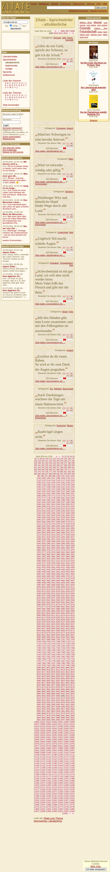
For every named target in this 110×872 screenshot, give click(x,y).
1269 (54, 805)
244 (58, 515)
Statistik (55, 4)
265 (43, 522)
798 (67, 665)
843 (53, 678)
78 (54, 472)
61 (73, 467)
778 (48, 661)
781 (63, 661)
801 (43, 667)
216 (38, 509)
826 (48, 674)
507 (53, 587)
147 (53, 489)
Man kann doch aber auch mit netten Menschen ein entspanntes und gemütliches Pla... (14, 219)
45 (54, 465)
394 (48, 556)
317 (63, 535)
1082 (66, 746)
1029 (42, 731)
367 (72, 548)
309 (63, 533)
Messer (98, 22)
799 (72, 665)
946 (48, 707)
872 (38, 687)
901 (63, 694)
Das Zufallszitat (9, 150)
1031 (54, 731)
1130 (60, 761)
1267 (42, 805)
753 (43, 654)
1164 (54, 772)
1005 (66, 722)
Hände (65, 312)
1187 (66, 778)
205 (63, 504)
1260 (42, 802)
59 (66, 467)
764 (58, 657)
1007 (37, 724)
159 (72, 491)
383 (72, 552)
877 (63, 687)
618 (48, 617)
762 (48, 657)
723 (53, 646)
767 (72, 657)
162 (48, 493)
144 (38, 489)
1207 (60, 785)
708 (58, 641)
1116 (60, 757)
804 (58, 667)
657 (43, 628)
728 (38, 648)
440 (38, 570)
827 (53, 674)
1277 (60, 807)
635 (53, 622)
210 (48, 506)
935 (72, 702)
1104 (72, 752)
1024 (54, 728)
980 (58, 715)
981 (63, 715)
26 (66, 461)
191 (72, 500)
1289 (48, 811)
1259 (37, 802)
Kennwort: (7, 119)
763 (53, 657)
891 (53, 691)
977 (43, 715)
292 (58, 528)
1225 (42, 792)
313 (43, 535)
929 (43, 702)
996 (58, 720)
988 (58, 718)
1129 (54, 761)
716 (58, 644)
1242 (60, 796)
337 (43, 541)
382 (67, 552)
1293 (72, 811)
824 (38, 674)
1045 (54, 735)
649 (43, 626)
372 (58, 550)
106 (48, 478)
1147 (37, 768)
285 (63, 526)
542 (67, 596)
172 (58, 496)
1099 (42, 752)
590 (67, 609)
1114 (48, 757)
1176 (42, 776)
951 (72, 707)
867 (53, 685)
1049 (37, 737)
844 (58, 678)
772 (58, 659)
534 (67, 593)
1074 (60, 744)
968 (38, 713)
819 (53, 672)
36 (62, 463)
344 (38, 543)
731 (53, 648)
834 (48, 676)
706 (48, 641)
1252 (37, 800)
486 (67, 580)
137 (43, 487)
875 (53, 687)
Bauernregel (68, 389)
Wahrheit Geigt (96, 35)
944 (38, 707)
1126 (37, 761)
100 (58, 476)
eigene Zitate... (10, 252)
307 (53, 533)
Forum (33, 4)
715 (53, 644)
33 (50, 463)
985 (43, 718)
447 (72, 570)
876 (58, 687)
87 (47, 474)
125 (63, 482)
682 (48, 635)
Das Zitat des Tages (11, 148)
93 (69, 474)
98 (50, 476)
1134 (42, 763)
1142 (48, 765)
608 (38, 615)
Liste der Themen (12, 92)
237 (63, 513)
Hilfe (105, 4)
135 (72, 485)
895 (72, 691)
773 (63, 659)
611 (53, 615)
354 (48, 546)
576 (38, 607)
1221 (60, 789)
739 (53, 650)
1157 (54, 770)
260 (58, 519)
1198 (48, 783)
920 (38, 700)
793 (43, 665)
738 (48, 650)
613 (63, 615)
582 (67, 607)
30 (39, 463)
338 (48, 541)
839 (72, 676)
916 (58, 698)
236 (58, 513)
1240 (48, 796)
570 (48, 604)
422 (67, 563)
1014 (37, 726)
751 (72, 652)
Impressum (65, 4)
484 (58, 580)
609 (43, 615)
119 (72, 480)
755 (53, 654)
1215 (66, 787)
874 (48, 687)
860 (58, 683)
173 (63, 496)
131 (53, 485)
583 (72, 607)
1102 (60, 752)
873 (43, 687)
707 (53, 641)
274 (48, 524)
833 (43, 676)
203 (53, 504)
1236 (66, 794)
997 (63, 720)
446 (67, 570)
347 (53, 543)
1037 (48, 733)
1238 (37, 796)
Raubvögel (61, 425)
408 (38, 561)
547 (53, 598)
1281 (42, 809)
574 (67, 604)
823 (72, 672)
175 (72, 496)
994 (48, 720)
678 (67, 633)
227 (53, 511)
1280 (37, 809)
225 (43, 511)
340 (58, 541)
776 (38, 661)
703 (72, 639)
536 (38, 596)
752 (38, 654)
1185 (54, 778)
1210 (37, 787)
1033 (66, 731)
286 (67, 526)
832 (38, 676)
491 (53, 583)
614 (67, 615)
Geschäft (69, 40)
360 (38, 548)
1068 (66, 741)
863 (72, 683)
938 (48, 704)
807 (72, 667)
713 (43, 644)
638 (67, 622)
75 (43, 472)
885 (63, 689)
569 (43, 604)
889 (43, 691)
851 (53, 681)
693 (63, 637)
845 (63, 678)
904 (38, 696)
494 (67, 583)
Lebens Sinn (100, 28)
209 (43, 506)
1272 (72, 805)
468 (58, 576)
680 (38, 635)
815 (72, 670)
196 (58, 502)
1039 (60, 733)
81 (66, 472)
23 (54, 461)
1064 (42, 741)
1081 (60, 746)
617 (43, 617)
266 (48, 522)
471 (72, 576)
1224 (37, 792)
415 (72, 561)
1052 (54, 737)
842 (48, 678)
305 (43, 533)
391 (72, 554)
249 (43, 517)
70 (66, 469)
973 (63, 713)
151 (72, 489)
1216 (72, 787)
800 (38, 667)
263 (72, 519)
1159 (66, 770)
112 (38, 480)
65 (47, 469)
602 (48, 613)
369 (43, 550)
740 (58, 650)
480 (38, 580)
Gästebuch (44, 4)
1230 (72, 792)
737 (43, 650)
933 (63, 702)
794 (48, 665)
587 (53, 609)
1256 (60, 800)
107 (53, 478)
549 (63, 598)
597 (63, 611)
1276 (54, 807)
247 (72, 515)
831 (72, 674)
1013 (72, 724)
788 (58, 663)
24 (58, 461)
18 (35, 461)
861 (63, 683)
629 (63, 620)
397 (63, 556)
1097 (72, 750)
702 (67, 639)
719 (72, 644)
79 (58, 472)
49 (69, 465)
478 (67, 578)
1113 (42, 757)
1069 (72, 741)
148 (58, 489)
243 (53, 515)
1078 (42, 746)
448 (38, 572)
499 (53, 585)
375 (72, 550)
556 (58, 600)
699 (53, 639)
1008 (42, 724)
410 (48, 561)
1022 (42, 728)
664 (38, 630)
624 (38, 620)
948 (58, 707)
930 (48, 702)
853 (63, 681)
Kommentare (41, 184)
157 (63, 491)
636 (58, 622)
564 (58, 602)
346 (48, 543)
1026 (66, 728)
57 (58, 467)
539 (53, 596)
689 (43, 637)
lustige (8, 68)
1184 (48, 778)
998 (67, 720)
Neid (71, 232)
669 (63, 630)
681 (43, 635)
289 (43, 528)
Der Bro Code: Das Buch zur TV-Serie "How (94, 64)
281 (43, 526)
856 (38, 683)
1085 (42, 748)
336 (38, 541)
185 (43, 500)
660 (58, 628)
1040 (66, 733)
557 (63, 600)
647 (72, 624)
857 (43, 683)
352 (38, 546)
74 (39, 472)
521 (43, 591)
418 (48, 563)
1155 (42, 770)
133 (63, 485)
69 (62, 469)
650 (48, 626)
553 (43, 600)
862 (67, 683)
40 (35, 465)
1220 (54, 789)
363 (53, 548)
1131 (66, 761)
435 (53, 567)
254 (67, 517)
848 (38, 681)
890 (48, 691)
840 (38, 678)
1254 (48, 800)
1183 (42, 778)
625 (43, 620)
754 (48, 654)
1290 (54, 811)
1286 (72, 809)
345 (43, 543)
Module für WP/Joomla (13, 152)
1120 (42, 759)
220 (58, 509)
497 (43, 585)
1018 (60, 726)
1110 (66, 755)
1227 (54, 792)
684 (58, 635)
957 (63, 709)
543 (72, 596)
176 (38, 498)
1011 (60, 724)
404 (58, 559)
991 (72, 718)
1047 (66, 735)
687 (72, 635)
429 (63, 565)
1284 (60, 809)
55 (50, 467)
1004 (60, 722)
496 (38, 585)
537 (43, 596)
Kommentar (40, 224)
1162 (42, 772)
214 (67, 506)
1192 (54, 781)
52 (39, 467)
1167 (72, 772)
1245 (37, 798)
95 (39, 476)
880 (38, 689)
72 (73, 469)
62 (35, 469)
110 (67, 478)
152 (38, 491)
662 (67, 628)
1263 (60, 802)
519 (72, 589)
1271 (66, 805)
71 (69, 469)
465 (43, 576)
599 (72, 611)
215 (72, 506)
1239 (42, 796)
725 (63, 646)
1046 (60, 735)
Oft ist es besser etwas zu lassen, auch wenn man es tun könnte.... (15, 168)
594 (48, 611)
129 (43, 485)
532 (58, 593)
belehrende (11, 65)
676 (58, 633)
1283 (54, 809)
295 (72, 528)
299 (53, 530)
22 (50, 461)
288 (38, 528)
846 (67, 678)
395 (53, 556)
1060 (60, 739)
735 (72, 648)
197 (63, 502)
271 (72, 522)
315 (53, 535)
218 (48, 509)
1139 (72, 763)
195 (53, 502)
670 (67, 630)
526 (67, 591)
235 (53, 513)
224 (38, 511)
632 (38, 622)
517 (63, 589)
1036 (42, 733)
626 (48, 620)
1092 (42, 750)
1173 (66, 774)
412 (58, 561)
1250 (66, 798)
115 (53, 480)
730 (48, 648)
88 (50, 474)
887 (72, 689)
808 (38, 670)
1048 (72, 735)
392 (38, 556)
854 (67, 681)
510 (67, 587)
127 (72, 482)
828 (58, 674)
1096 (66, 750)
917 (63, 698)
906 (63, 31)
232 (38, 513)
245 (63, 515)
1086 (48, 748)
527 (72, 591)
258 (48, 519)
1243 (66, 796)
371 (53, 550)
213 (63, 506)
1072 (48, 744)
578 (48, 607)
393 (43, 556)
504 (38, 587)
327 (72, 537)
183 (72, 498)
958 (67, 709)
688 (38, 637)
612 (58, 615)
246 (67, 515)
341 (63, 541)
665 (43, 630)
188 (58, 500)
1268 (48, 805)
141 (63, 487)
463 (72, 574)
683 (53, 635)
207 (72, 504)
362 (48, 548)
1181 (72, 776)
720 (38, 646)
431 (72, 565)
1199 (54, 783)
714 (48, 644)
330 (48, 539)
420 (58, 563)
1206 (54, 785)
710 (67, 641)
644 (58, 624)
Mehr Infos (95, 866)
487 (72, 580)
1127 (42, 761)
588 (58, 609)
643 (53, 624)
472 (38, 578)
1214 (60, 787)
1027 (72, 728)
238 (67, 513)
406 (67, 559)
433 (43, 567)
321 (43, 537)
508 (58, 587)
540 (58, 596)
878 (67, 687)
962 (48, 711)
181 (63, 498)
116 (58, 480)
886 (67, 689)
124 (58, 482)
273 (43, 524)
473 (43, 578)
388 (58, 554)
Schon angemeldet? (12, 137)
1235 (60, 794)
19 (39, 461)
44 (50, 465)
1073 (54, 744)
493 (63, 583)
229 (63, 511)
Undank (70, 350)
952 (38, 709)
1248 (54, 798)
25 (62, 461)
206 (67, 504)
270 (67, 522)
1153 (72, 768)
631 (72, 620)
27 (69, 461)
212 (58, 506)
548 (58, 598)
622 (67, 617)
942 (67, 704)
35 (58, 463)
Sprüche (7, 72)
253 (63, 517)
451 (53, 572)
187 (53, 500)
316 (58, 535)
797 (63, 665)
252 (58, 517)
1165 (60, 772)
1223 (72, 789)
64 (43, 469)
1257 (66, 800)
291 (53, 528)
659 (53, 628)
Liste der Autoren (12, 80)
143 (72, 487)
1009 (48, 724)
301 (63, 530)
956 (58, 709)
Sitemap (91, 4)
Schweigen (61, 128)
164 (58, 493)
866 (48, 685)
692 (58, 637)
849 (43, 681)
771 (53, 659)
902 (67, 694)
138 (48, 487)
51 (35, 467)
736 (38, 650)
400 (38, 559)
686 (67, 635)
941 (63, 704)
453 (63, 572)
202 (48, 504)
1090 (72, 748)
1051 (48, 737)
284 (58, 526)
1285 (66, 809)
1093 (48, 750)
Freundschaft (88, 31)
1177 (48, 776)
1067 (60, 741)
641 (43, 624)
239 (72, 513)
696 (38, 639)
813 (63, 670)
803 (53, 667)
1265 (72, 802)
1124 (66, 759)
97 (46, 476)
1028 (37, 731)
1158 (60, 770)
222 (67, 509)
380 (58, 552)
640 (38, 624)
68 (58, 469)
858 (48, 683)
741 (63, 650)
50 (73, 465)
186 (48, 500)
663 (72, 628)
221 (63, 509)
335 (72, 539)
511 (72, 587)
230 (67, 511)
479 (72, 578)
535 (72, 593)
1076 (72, 744)
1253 (42, 800)
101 (63, 476)
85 (39, 474)
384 (38, 554)
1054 (66, 737)
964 (58, 711)
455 (72, 572)
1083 (72, 746)
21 (47, 461)
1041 (72, 733)
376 (38, 552)
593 (43, 611)
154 (48, 491)
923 (53, 700)
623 (72, 617)
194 (48, 502)
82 (69, 472)
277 (63, 524)
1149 (48, 768)
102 (67, 476)
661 (63, 628)
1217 (37, 789)
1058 (48, 739)
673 (43, 633)
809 (43, 670)
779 (53, 661)
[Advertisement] (72, 95)
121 (43, 482)
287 (72, 526)
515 (53, 589)
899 (53, 694)
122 (48, 482)
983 (72, 715)
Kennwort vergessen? (12, 128)
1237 (72, 794)
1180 (66, 776)
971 (53, 713)
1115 (54, 757)
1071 (42, 744)
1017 (54, 726)
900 (58, 694)
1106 (42, 755)
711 (72, 641)
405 (63, 559)
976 (38, 715)
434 (48, 567)
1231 (37, 794)
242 (48, 515)
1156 (48, 770)
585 (43, 609)
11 (50, 458)
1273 (37, 807)
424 (38, 565)
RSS (98, 4)
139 (53, 487)
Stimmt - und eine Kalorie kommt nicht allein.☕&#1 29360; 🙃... (14, 180)
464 (38, 576)
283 (53, 526)
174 (67, 496)
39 (73, 463)
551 (72, 598)
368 (38, 550)
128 (38, 485)
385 (43, 554)
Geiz (71, 265)
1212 (48, 787)
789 (63, 663)
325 (63, 537)
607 (72, 613)
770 (48, 659)
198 (67, 502)
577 (43, 607)
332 (58, 539)
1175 (37, 776)
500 (58, 585)
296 (38, 530)
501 (63, 585)
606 (67, 613)
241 (43, 515)
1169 (42, 774)
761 (43, 657)
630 (67, 620)
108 (58, 478)
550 (67, 598)
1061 (66, 739)
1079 (48, 746)
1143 (54, 765)
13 (58, 458)
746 (48, 652)
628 (58, 620)
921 (43, 700)
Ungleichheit (63, 232)
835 (53, 676)
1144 (60, 765)
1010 (54, 724)
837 (63, 676)
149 (63, 489)
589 (63, 609)
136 (38, 487)
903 (72, 694)
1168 (37, 774)
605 (63, 613)
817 (43, 672)
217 (43, 509)
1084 (37, 748)
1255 (54, 800)
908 (72, 31)
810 (48, 670)
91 (62, 474)
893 (63, 691)
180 (58, 498)
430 (67, 565)
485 (63, 580)
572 (58, 604)
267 (53, 522)
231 (72, 511)
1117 (66, 757)
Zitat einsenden (11, 105)
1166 (66, 772)
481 (43, 580)
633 (43, 622)
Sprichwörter (9, 59)
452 (58, 572)
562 (48, 602)
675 (53, 633)
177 (43, 498)
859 (53, 683)
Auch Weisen (91, 25)
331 (53, 539)
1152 (66, 768)
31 (43, 463)
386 (48, 554)
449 (43, 572)
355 (53, 546)
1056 (37, 739)
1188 (72, 778)
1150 (54, 768)
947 (53, 707)
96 (42, 476)
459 (53, 574)
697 (43, 639)
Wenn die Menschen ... (13, 214)
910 (56, 33)
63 (39, 469)
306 (48, 533)
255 (72, 517)
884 (58, 689)
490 (48, 583)
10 (47, 458)
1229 (66, 792)
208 (38, 506)
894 (67, 691)
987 (53, 718)
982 (67, 715)
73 (35, 472)
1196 (37, 783)
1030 (48, 731)
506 (48, 587)
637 (63, 622)
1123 (60, 759)
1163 (48, 772)
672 (38, 633)
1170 (48, 774)
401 (43, 559)
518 (67, 589)
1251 (72, 798)
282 (48, 526)
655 (72, 626)
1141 (42, 765)
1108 (54, 755)
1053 (60, 737)
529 (43, 593)
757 (63, 654)
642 (48, 624)
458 (48, 574)
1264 (66, 802)
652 (58, 626)
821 (63, 672)
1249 (60, 798)
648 (38, 626)
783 (72, 661)
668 (58, 630)
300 (58, 530)
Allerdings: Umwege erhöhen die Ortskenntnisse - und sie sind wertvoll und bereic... (15, 233)
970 (48, 713)
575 (72, 604)
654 (67, 626)
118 (67, 480)
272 (38, 524)
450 (48, 572)
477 (63, 578)
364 (58, 548)
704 (38, 641)
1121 (48, 759)
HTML (15, 26)
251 (53, 517)
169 (43, 496)
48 (66, 465)
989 (63, 718)
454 (67, 572)
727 (72, 646)
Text (24, 26)
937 (43, 704)
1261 (48, 802)
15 (66, 458)
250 (48, 517)
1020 (72, 726)
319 (72, 535)
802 (48, 667)
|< (55, 31)
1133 (37, 763)
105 (43, 478)
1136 (54, 763)
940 (58, 704)
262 (67, 519)
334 (67, 539)
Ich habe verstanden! (95, 869)
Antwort (70, 128)
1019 (66, 726)
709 (63, 641)
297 (43, 530)
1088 (60, 748)
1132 (72, 761)
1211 (42, 787)
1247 (48, 798)
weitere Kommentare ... (13, 240)
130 (48, 485)
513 (43, 589)
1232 (42, 794)
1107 (48, 755)
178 (48, 498)
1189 (37, 781)
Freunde (85, 28)
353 (43, 546)
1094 (54, 750)
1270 (60, 805)
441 (43, 570)
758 (67, 654)
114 (48, 480)
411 (53, 561)
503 (72, 585)
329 (43, 539)
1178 (54, 776)
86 (43, 474)
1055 (72, 737)
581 (63, 607)
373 (63, 550)
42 (43, 465)
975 (72, 713)
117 (63, 480)
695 (72, 637)
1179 (60, 776)
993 (43, 720)
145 (43, 489)
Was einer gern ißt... (15, 175)
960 (38, 711)
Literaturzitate (10, 56)
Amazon (93, 120)
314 (48, 535)
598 (67, 611)
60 (69, 467)
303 (72, 530)
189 (63, 500)
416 (38, 563)
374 (67, 550)
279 (72, 524)
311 (72, 533)
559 (72, 600)
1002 (48, 722)
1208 (66, 785)
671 (72, 630)
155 (53, 491)
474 (48, 578)
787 (53, 663)
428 (58, 565)
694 (67, 637)
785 (43, 663)
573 (63, 604)
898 (48, 694)
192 (38, 502)
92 (66, 474)
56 (54, 467)
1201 (66, 783)
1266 (37, 805)
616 (38, 617)
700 (58, 639)
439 (72, 567)
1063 (37, 741)
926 (67, 700)
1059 (54, 739)
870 (67, 685)
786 (48, 663)
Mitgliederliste (9, 139)
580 (58, 607)
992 (38, 720)
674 (48, 633)
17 (73, 458)
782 (67, 661)
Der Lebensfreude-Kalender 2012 (93, 88)
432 (38, 567)
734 (67, 648)
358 (67, 546)
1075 (66, 744)
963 (53, 711)
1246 (42, 798)
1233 (48, 794)
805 (63, 667)
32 (47, 463)
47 (62, 465)
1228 (60, 792)
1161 (37, 772)
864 (38, 685)
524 (58, 591)
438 (67, 567)
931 (53, 702)
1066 (54, 741)
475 (53, 578)
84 (35, 474)
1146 (72, 765)
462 (67, 574)
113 (43, 480)
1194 (66, 781)
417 (43, 563)
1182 (37, 778)
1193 (60, 781)
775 (72, 659)
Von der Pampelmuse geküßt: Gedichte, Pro (93, 113)
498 (48, 585)
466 (48, 576)
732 (58, 648)
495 (72, 583)
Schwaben (54, 263)
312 (38, 535)
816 (38, 672)
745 (43, 652)
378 (48, 552)
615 (72, 615)
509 (63, 587)
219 (53, 509)
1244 (72, 796)
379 (53, 552)
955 (53, 709)
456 (38, 574)
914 (48, 698)
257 (43, 519)
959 (72, 709)
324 (58, 537)
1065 (48, 741)
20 (43, 461)
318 (67, 535)
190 (67, 500)
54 (47, 467)
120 (38, 482)
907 (67, 31)
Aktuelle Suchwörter (98, 11)
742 (67, 650)
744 (38, 652)
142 (67, 487)
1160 (72, 770)
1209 (72, 785)
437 (63, 567)
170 (48, 496)
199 (72, 502)
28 (73, 461)
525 (63, 591)
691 (53, 637)
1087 (54, 748)
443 (53, 570)
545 (43, 598)
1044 (48, 735)
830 (67, 674)
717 (63, 644)
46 (58, 465)
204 (58, 504)
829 (63, 674)
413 (63, 561)
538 (48, 596)
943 (72, 704)
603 (53, 613)
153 (43, 491)
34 (54, 463)
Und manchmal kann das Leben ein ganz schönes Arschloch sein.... (15, 206)
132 (58, 485)
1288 (42, 811)
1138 (66, 763)
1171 (54, 774)
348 (58, 543)
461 (63, 574)
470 (67, 576)
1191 (48, 781)
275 (53, 524)
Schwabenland (66, 263)
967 (72, 711)
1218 (42, 789)
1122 (54, 759)
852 (58, 681)
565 (63, 602)
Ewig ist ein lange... (15, 187)
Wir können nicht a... (15, 163)
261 (63, 519)
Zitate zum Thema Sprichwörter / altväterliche (48, 819)
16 (69, 458)
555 (53, 600)
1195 (72, 781)
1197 (42, 783)
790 (67, 663)
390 (67, 554)
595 (53, 611)
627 (53, 620)
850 (48, 681)
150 (67, 489)
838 (67, 676)
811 (53, 670)
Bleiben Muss (86, 23)
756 (58, 654)
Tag (51, 389)
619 (53, 617)
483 (53, 580)
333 (63, 539)
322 (48, 537)
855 (72, 681)
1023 (48, 728)
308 (58, 533)
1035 (37, 733)
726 (67, 646)
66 (50, 469)
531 (53, 593)
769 (43, 659)
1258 (72, 800)
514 (48, 589)
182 (67, 498)
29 (35, 463)
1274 (42, 807)
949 (63, 707)
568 (38, 604)
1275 (48, 807)
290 (48, 528)
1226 (48, 792)
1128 (48, 761)
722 (48, 646)
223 (72, 509)
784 (38, 663)
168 (38, 496)
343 (72, 541)
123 (53, 482)
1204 (42, 785)
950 (67, 707)
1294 (65, 813)
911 (60, 33)
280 (38, 526)
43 (47, 465)
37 (66, 463)
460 (58, 574)
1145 (66, 765)
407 (72, 559)
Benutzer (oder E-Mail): (13, 114)
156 (58, 491)
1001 (42, 722)
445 (63, 570)
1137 (60, 763)
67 (54, 469)
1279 (72, 807)
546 (48, 598)
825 (43, 674)
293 (63, 528)
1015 (42, 726)
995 (53, 720)
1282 (48, 809)
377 (43, 552)
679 (72, 633)
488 (38, 583)
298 (48, 530)
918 (67, 698)
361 (43, 548)
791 (72, 663)
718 (67, 644)
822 (67, 672)
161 (43, 493)
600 (38, 613)
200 (38, 504)
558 (67, 600)
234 (48, 513)
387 (53, 554)
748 (58, 652)
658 (48, 628)
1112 (37, 757)
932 (58, 702)
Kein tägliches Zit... (12, 276)
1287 (37, 811)
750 (67, 652)
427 (53, 565)
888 (38, 691)
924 (58, 700)
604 (58, 613)
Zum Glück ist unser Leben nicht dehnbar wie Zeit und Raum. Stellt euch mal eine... (15, 193)
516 (58, 589)
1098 (37, 752)
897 (43, 694)
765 (63, 657)
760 (38, 657)
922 (48, 700)
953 (43, 709)
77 (50, 472)
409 (43, 561)
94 (73, 474)
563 (53, 602)
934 (67, 702)
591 (72, 609)
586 (48, 609)
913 (43, 698)
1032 (60, 731)
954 (48, 709)
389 (63, 554)
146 (48, 489)
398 (67, 556)
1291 (60, 811)
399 (72, 556)
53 (43, 467)
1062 (72, 739)
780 (58, 661)
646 (67, 624)
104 (38, 478)
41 (39, 465)
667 (53, 630)
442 (48, 570)
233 (43, 513)
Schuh (70, 38)
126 (67, 482)
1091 (37, 750)
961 (43, 711)
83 (73, 472)
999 (72, 720)
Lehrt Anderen (102, 25)
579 (53, 607)
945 (43, 707)
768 (38, 659)
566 (67, 602)
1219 (48, 789)
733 (63, 648)
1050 (42, 737)
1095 (60, 750)
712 (38, 644)
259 (53, 519)
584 (38, 609)
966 (67, 711)
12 (54, 458)
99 (54, 476)
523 (53, 591)
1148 (42, 768)
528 (38, 593)
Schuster (57, 38)
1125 (72, 759)
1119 (37, 759)
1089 (66, 748)
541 (63, 596)
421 (63, 563)
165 (63, 493)
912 (65, 33)
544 (38, 598)
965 (63, 711)
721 (43, 646)
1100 (48, 752)
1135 (48, 763)
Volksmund (8, 75)
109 (63, 478)
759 (72, 654)
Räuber (70, 425)
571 (53, 604)
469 (63, 576)
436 (58, 567)
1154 (37, 770)
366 (67, 548)
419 (53, 563)
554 (48, 600)
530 (48, 593)
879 (72, 687)
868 (58, 685)
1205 (48, 785)
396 (58, 556)
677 (63, 633)
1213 (54, 787)
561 (43, 602)
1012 (66, 724)
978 (48, 715)
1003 (54, 722)
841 (43, 678)
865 (43, 685)
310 (67, 533)
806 (67, 667)
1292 (66, 811)
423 (72, 563)
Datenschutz (79, 4)
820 (58, 672)
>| (73, 33)
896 (38, 694)
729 (43, 648)
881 (43, 689)
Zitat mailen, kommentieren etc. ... (50, 67)
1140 (37, 765)
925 (63, 700)
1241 (54, 796)
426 (48, 565)
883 (53, 689)
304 (38, 533)
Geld (64, 38)
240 (38, 515)
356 (58, 546)
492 (58, 583)
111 (72, 478)
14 (62, 458)
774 (67, 659)
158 (67, 491)
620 (58, 617)
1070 (37, 744)
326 (67, 537)
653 (63, 626)
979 (53, 715)
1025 (60, 728)
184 (38, 500)
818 (48, 672)
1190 (42, 781)
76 (47, 472)
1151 (60, 768)
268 (58, 522)
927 (72, 700)
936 (38, 704)
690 (48, 637)
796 (58, 665)
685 (63, 635)
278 (67, 524)
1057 (42, 739)
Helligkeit (58, 389)
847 (72, 678)
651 (53, 626)
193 (43, 502)
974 (67, 713)
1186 (60, 778)
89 (54, 474)
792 (38, 665)
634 (48, 622)
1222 (66, 789)
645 (63, 624)
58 (62, 467)
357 (63, 546)
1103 (66, 752)
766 (67, 657)
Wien (71, 159)
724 (58, 646)
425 (43, 565)
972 (58, 713)
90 (58, 474)
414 (67, 561)
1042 (37, 735)
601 (43, 613)
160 (38, 493)
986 (48, 718)
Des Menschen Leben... (15, 201)
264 (38, 522)
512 (38, 589)
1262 (54, 802)
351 (72, 543)
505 (43, 587)
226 (48, 511)
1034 (72, 731)
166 (67, 493)
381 (63, 552)
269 (63, 522)
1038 (54, 733)
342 (67, 541)
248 (38, 517)
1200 (60, 783)
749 (63, 652)
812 (58, 670)
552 (38, 600)
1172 (60, 774)
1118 (72, 757)
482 (48, 580)
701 (63, 639)
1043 (42, 735)
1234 (54, 794)
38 (69, 463)
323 (53, 537)
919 (72, 698)
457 (43, 574)
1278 (66, 807)
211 (53, 506)
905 (43, 696)
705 (43, 641)
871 (72, 685)
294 (67, 528)
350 (67, 543)
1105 (37, 755)
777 (43, 661)
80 (62, 472)
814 (67, 670)
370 (48, 550)
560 (38, 602)
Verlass (99, 32)
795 (53, 665)
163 (53, 493)
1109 (60, 755)
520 (38, 591)
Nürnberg (69, 191)
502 (67, 585)
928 (38, 702)
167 (72, 493)
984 (38, 718)
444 (58, 570)
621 (63, 617)
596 (58, 611)
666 (48, 630)
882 (48, 689)
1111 (72, 755)
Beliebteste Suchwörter (79, 11)
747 (53, 652)
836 (58, 676)
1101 (54, 752)
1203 (37, 785)
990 (67, 718)
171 (53, 496)
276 (58, 524)
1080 (54, 746)
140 (58, 487)
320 (38, 537)
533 (63, 593)
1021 (37, 728)
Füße (71, 312)
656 (38, 628)
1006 (72, 722)
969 (43, 713)
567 (72, 602)
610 (48, 615)
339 (53, 541)
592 (38, 611)
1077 (37, 746)
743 (72, 650)
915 (53, 698)
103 (72, 476)
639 (72, 622)
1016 (48, 726)
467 (53, 576)
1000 (37, 722)
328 (38, 539)
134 (67, 485)
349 (63, 543)
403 (53, 559)
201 (43, 504)
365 (63, 548)
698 (48, 639)
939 (53, 704)
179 (53, 498)
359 (72, 546)
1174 (72, 774)
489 (43, 583)
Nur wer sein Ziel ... (15, 227)
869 (63, 685)
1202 (72, 783)
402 (48, 559)
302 (67, 530)
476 (58, 578)
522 (48, 591)
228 (58, 511)
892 (58, 691)
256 (38, 519)
